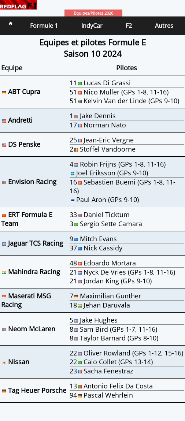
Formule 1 (44, 26)
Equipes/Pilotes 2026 (93, 13)
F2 (129, 26)
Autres (164, 26)
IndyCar (92, 26)
